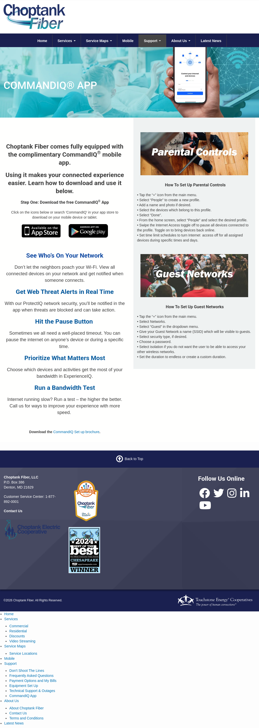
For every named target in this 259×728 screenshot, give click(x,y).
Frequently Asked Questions (31, 676)
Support (152, 41)
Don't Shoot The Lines (26, 671)
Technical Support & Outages (32, 691)
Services (66, 41)
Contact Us (18, 713)
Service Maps (99, 41)
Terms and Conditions (26, 718)
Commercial (18, 626)
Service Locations (23, 653)
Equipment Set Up (23, 686)
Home (42, 41)
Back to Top (134, 459)
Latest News (211, 41)
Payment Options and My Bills (32, 681)
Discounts (17, 636)
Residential (18, 631)
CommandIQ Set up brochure (76, 432)
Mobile (127, 41)
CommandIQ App (22, 696)
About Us (180, 41)
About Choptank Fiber (26, 708)
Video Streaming (22, 641)
